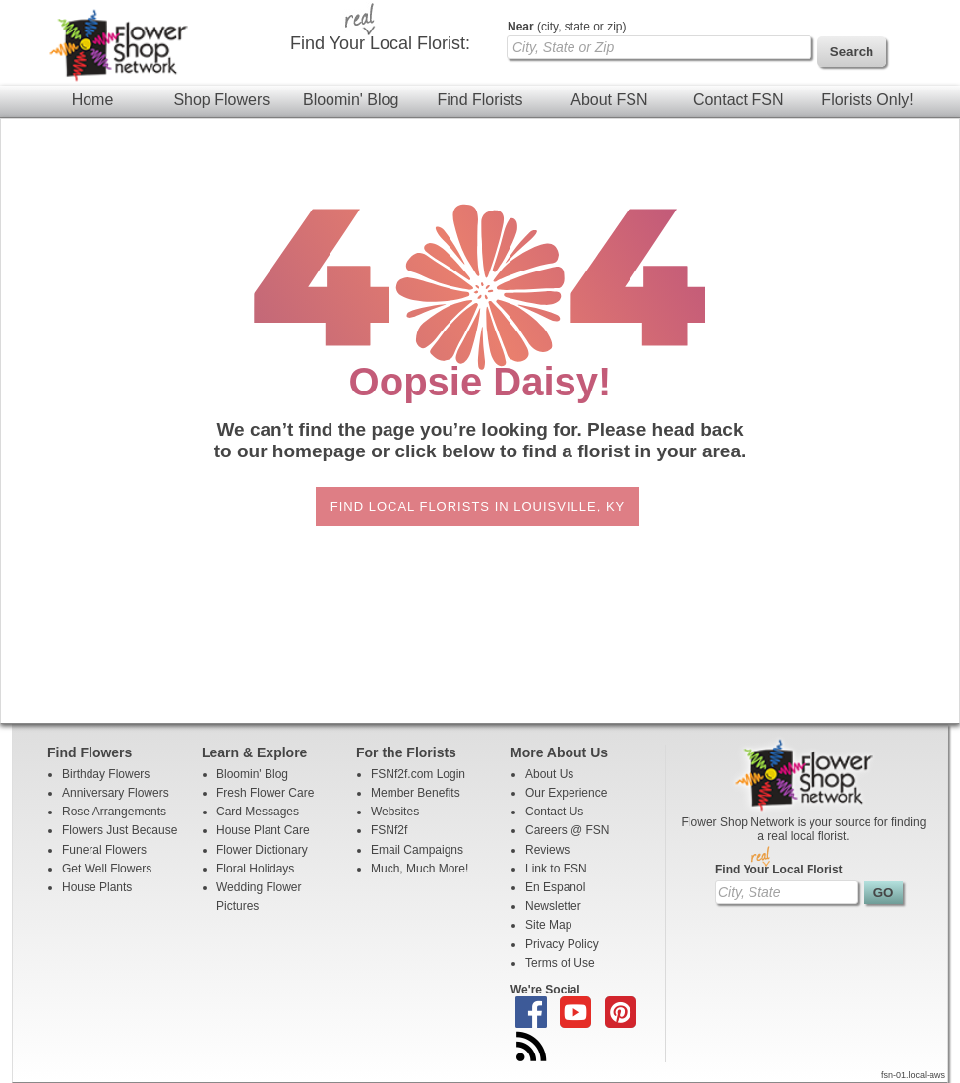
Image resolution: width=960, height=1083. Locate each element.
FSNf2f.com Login (418, 774)
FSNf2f (389, 830)
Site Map (548, 925)
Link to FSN (556, 868)
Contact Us (554, 811)
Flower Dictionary (262, 850)
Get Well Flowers (106, 868)
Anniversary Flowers (115, 793)
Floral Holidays (255, 868)
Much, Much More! (419, 868)
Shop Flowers (221, 99)
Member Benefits (415, 793)
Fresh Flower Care (265, 793)
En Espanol (555, 887)
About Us (549, 774)
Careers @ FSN (567, 830)
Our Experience (566, 793)
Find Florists (479, 99)
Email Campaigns (417, 850)
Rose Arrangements (114, 811)
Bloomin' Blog (350, 99)
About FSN (608, 99)
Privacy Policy (562, 944)
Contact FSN (738, 99)
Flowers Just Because (119, 830)
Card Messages (257, 811)
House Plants (97, 887)
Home (93, 99)
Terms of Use (560, 963)
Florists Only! (867, 99)
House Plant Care (263, 830)
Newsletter (553, 906)
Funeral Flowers (104, 850)
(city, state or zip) (567, 26)
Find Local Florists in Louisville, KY (477, 506)
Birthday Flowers (106, 774)
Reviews (547, 850)
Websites (395, 811)
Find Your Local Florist (779, 869)
